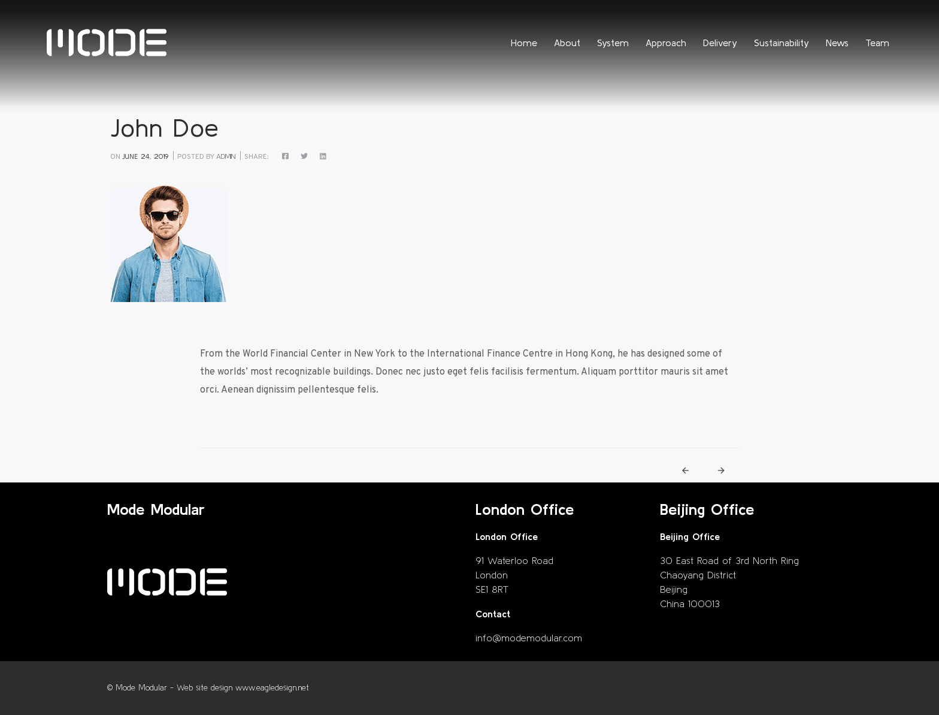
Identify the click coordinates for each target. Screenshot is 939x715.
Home (524, 42)
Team (877, 42)
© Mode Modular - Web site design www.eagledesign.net (208, 687)
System (613, 42)
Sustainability (781, 42)
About (567, 42)
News (837, 42)
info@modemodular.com (528, 637)
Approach (666, 42)
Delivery (720, 42)
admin (225, 156)
